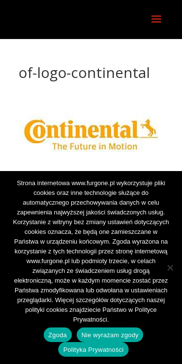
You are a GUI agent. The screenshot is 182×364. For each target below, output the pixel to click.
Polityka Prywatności (93, 349)
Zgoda (58, 335)
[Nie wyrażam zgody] (170, 267)
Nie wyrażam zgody (110, 335)
